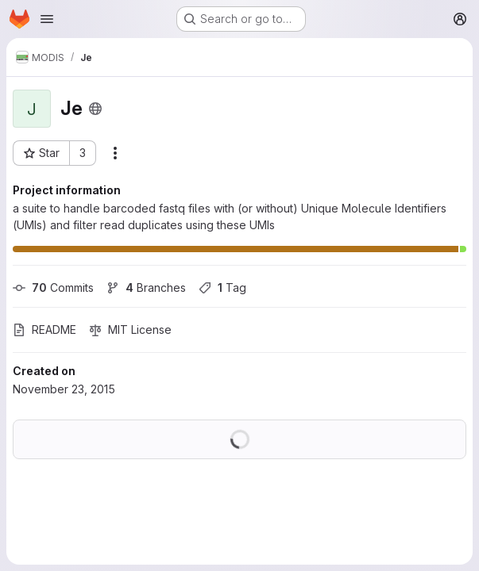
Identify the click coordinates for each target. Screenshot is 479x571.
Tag (222, 287)
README (44, 329)
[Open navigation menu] (47, 19)
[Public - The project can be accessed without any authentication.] (95, 108)
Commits (53, 287)
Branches (146, 287)
